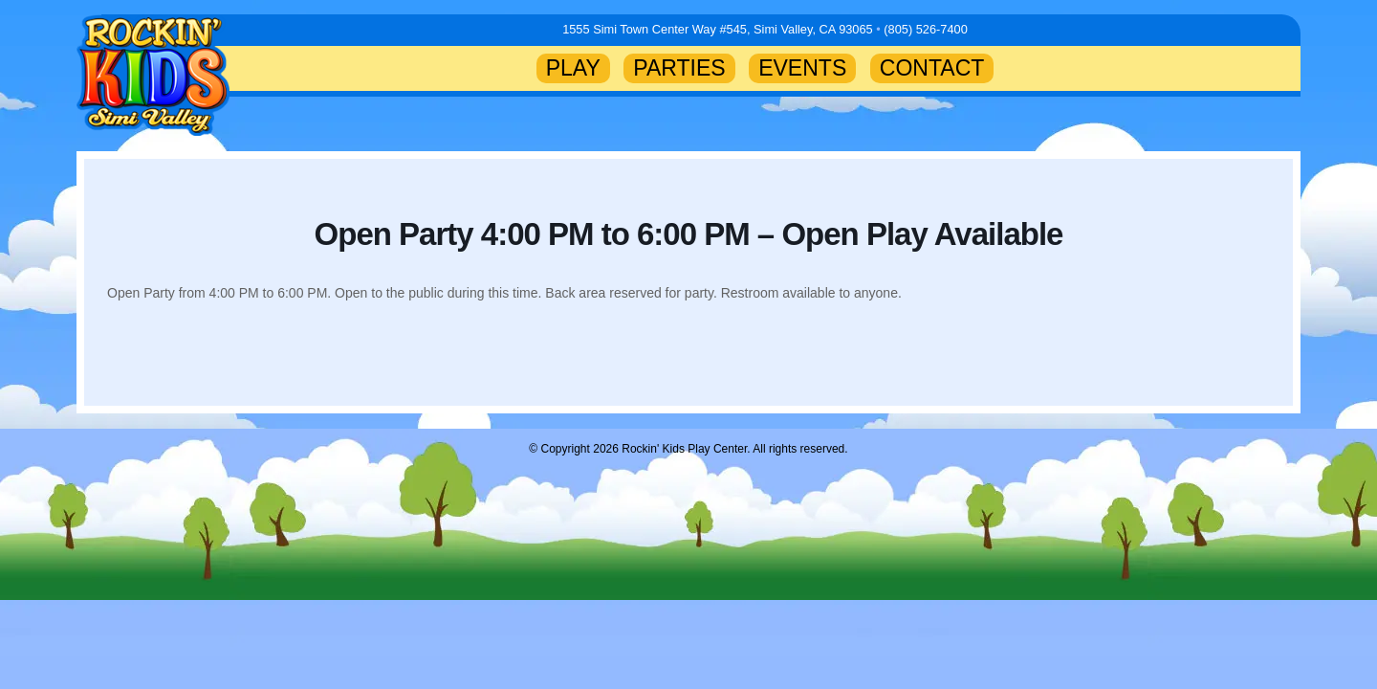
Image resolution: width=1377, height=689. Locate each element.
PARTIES (679, 68)
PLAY (573, 68)
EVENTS (802, 68)
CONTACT (932, 68)
